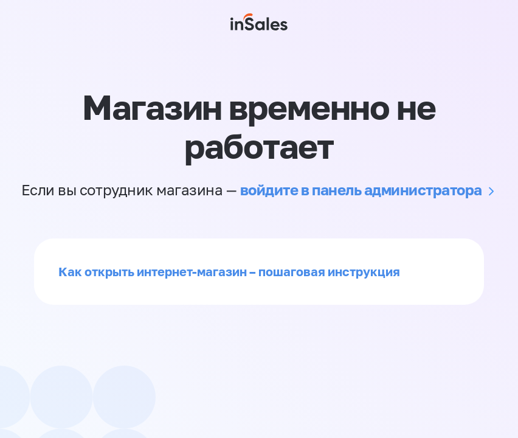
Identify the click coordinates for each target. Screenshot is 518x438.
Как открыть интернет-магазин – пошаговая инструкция (229, 271)
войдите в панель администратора (361, 189)
